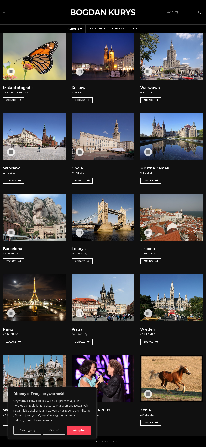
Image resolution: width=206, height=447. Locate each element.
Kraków (79, 87)
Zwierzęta (147, 414)
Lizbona (147, 249)
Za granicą (10, 253)
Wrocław (11, 168)
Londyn (79, 249)
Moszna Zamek (154, 168)
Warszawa (150, 87)
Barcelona (12, 249)
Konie (145, 410)
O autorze (97, 28)
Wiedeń (147, 329)
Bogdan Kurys (107, 441)
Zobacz (13, 100)
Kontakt (119, 28)
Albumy (74, 28)
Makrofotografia (18, 87)
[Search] (180, 12)
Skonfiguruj (27, 430)
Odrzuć (54, 430)
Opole (77, 168)
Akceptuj (79, 430)
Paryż (8, 329)
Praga (77, 329)
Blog (136, 28)
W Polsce (78, 92)
